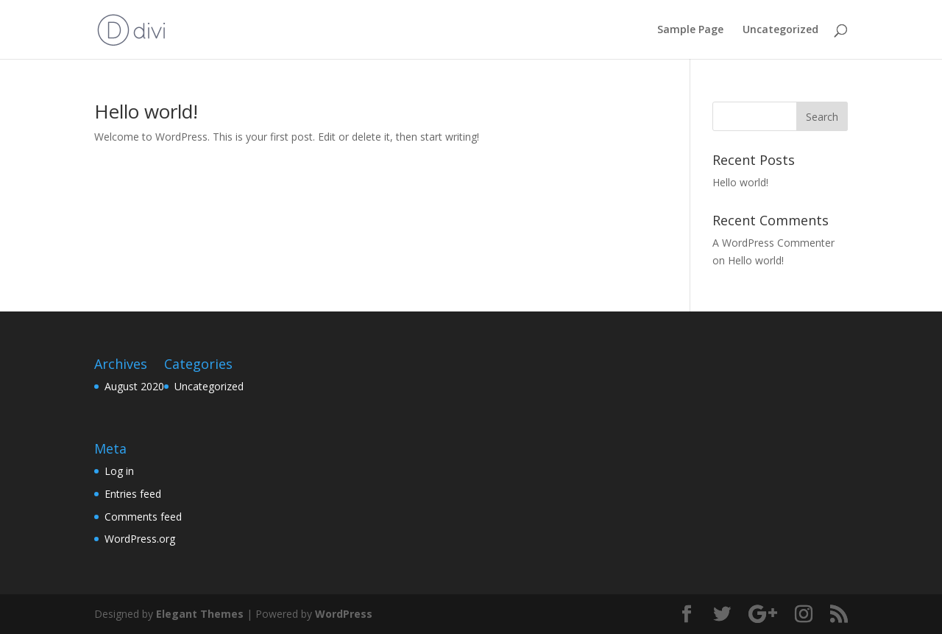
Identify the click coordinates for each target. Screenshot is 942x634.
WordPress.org (140, 539)
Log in (119, 471)
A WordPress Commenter (773, 243)
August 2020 (134, 386)
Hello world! (146, 111)
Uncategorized (780, 30)
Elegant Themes (200, 614)
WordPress (343, 614)
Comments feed (143, 517)
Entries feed (133, 494)
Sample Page (690, 30)
